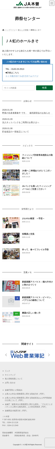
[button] (48, 355)
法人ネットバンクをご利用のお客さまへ (20, 122)
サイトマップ (10, 375)
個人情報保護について (13, 379)
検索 (44, 87)
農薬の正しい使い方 (31, 313)
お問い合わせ (10, 382)
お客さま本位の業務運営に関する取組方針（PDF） (25, 394)
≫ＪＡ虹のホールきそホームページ (22, 76)
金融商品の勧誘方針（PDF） (16, 411)
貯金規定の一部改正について (15, 131)
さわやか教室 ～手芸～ (33, 218)
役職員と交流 (28, 234)
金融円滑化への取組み (13, 390)
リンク (7, 371)
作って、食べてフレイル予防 (35, 249)
